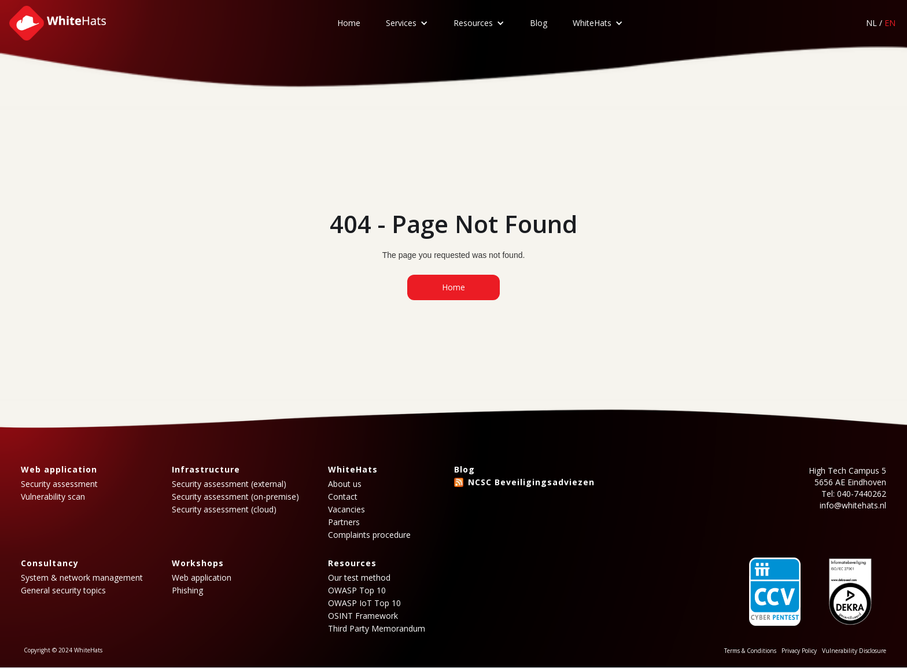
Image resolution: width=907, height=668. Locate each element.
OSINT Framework (363, 616)
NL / (880, 22)
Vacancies (346, 509)
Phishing (187, 590)
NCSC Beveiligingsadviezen (531, 482)
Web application (59, 469)
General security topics (63, 590)
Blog (538, 22)
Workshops (198, 563)
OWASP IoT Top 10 (364, 603)
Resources (473, 22)
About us (345, 484)
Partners (344, 522)
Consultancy (50, 563)
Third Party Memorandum (376, 628)
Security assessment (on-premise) (235, 496)
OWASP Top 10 (357, 590)
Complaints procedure (369, 535)
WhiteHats (592, 22)
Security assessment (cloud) (224, 509)
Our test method (359, 577)
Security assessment (59, 484)
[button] (407, 23)
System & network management (82, 577)
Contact (342, 496)
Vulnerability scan (53, 496)
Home (348, 22)
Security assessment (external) (229, 484)
